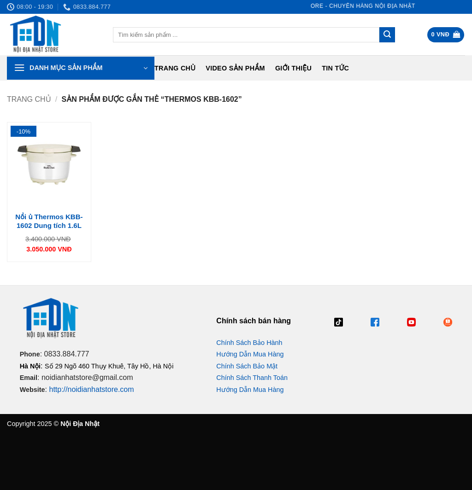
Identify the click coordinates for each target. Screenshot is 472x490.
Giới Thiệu (293, 68)
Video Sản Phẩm (235, 68)
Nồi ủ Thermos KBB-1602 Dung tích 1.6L (49, 221)
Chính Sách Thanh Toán (252, 377)
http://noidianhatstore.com (91, 389)
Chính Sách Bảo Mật (246, 366)
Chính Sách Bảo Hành (249, 342)
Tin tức (335, 68)
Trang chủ (174, 68)
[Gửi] (387, 35)
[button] (446, 34)
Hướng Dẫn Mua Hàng (249, 354)
